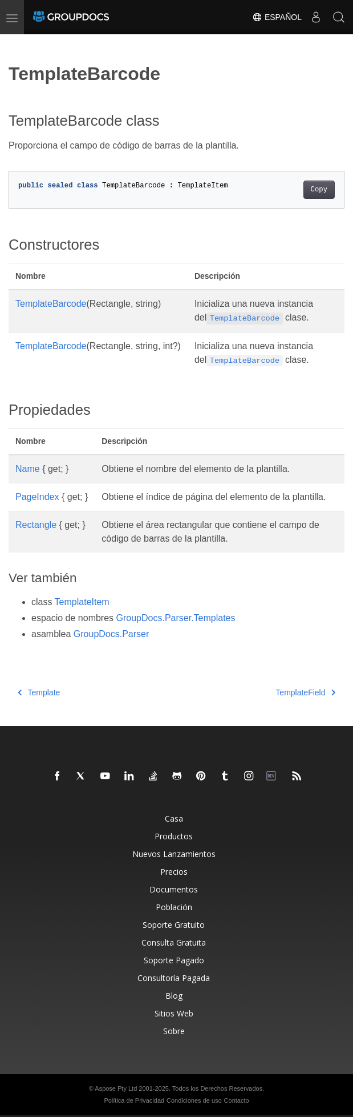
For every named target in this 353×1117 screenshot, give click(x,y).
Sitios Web (174, 1013)
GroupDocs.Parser (111, 634)
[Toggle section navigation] (18, 44)
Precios (174, 871)
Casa (174, 818)
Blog (173, 995)
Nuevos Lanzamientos (174, 853)
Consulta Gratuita (173, 942)
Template (39, 692)
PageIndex (37, 497)
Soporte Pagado (174, 960)
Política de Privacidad (134, 1100)
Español (277, 17)
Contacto (236, 1100)
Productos (174, 836)
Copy (319, 190)
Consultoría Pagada (173, 977)
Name (27, 469)
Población (174, 907)
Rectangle (35, 525)
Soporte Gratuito (174, 924)
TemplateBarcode (51, 304)
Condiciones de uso (194, 1100)
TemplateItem (82, 602)
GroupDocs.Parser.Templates (176, 618)
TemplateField (305, 692)
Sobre (174, 1031)
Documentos (173, 889)
